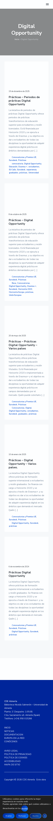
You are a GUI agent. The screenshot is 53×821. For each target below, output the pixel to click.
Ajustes (36, 816)
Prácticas (22, 160)
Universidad (34, 172)
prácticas (23, 172)
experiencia (31, 169)
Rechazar (22, 816)
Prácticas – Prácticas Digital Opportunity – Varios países (23, 345)
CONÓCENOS (10, 741)
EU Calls (12, 169)
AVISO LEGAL (11, 750)
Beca (14, 283)
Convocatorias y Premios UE (24, 157)
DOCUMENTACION (13, 734)
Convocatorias (23, 283)
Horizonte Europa (16, 292)
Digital (29, 408)
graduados (13, 172)
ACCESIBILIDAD (12, 761)
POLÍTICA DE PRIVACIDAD (17, 754)
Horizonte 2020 (25, 289)
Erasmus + (23, 166)
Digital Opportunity (32, 163)
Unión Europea (15, 295)
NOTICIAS (9, 731)
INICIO (7, 727)
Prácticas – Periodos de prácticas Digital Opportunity (24, 100)
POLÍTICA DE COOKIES (15, 757)
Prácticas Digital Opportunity (20, 574)
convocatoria (17, 163)
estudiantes (34, 166)
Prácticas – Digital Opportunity (21, 222)
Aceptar (9, 816)
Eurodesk (13, 160)
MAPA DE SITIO (12, 764)
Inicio (17, 39)
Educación (13, 166)
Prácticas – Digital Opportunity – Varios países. (22, 464)
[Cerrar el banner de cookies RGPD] (45, 816)
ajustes (24, 808)
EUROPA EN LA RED (14, 738)
